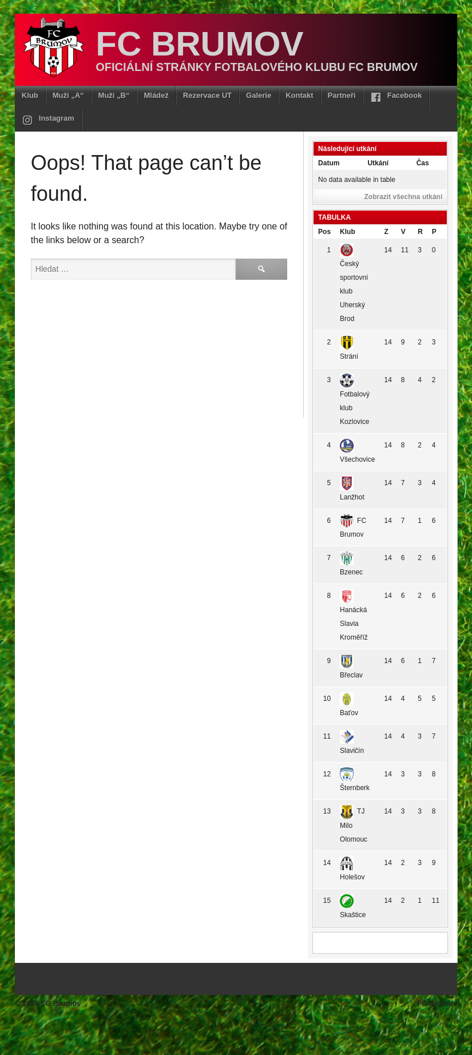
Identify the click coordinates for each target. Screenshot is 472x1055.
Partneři (342, 95)
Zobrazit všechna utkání (403, 197)
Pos (324, 232)
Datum (328, 163)
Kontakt (299, 95)
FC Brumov (199, 44)
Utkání (377, 163)
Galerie (258, 95)
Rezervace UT (207, 95)
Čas (423, 163)
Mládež (156, 95)
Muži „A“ (68, 95)
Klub (30, 95)
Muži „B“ (114, 95)
